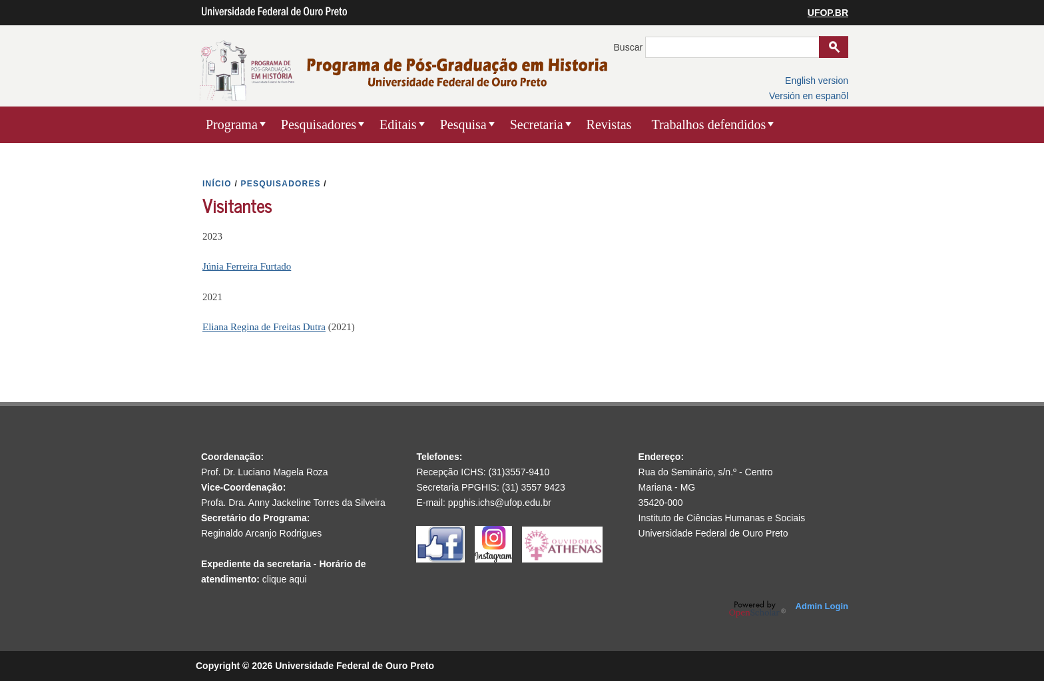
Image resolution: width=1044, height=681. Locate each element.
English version (816, 80)
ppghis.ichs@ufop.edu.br (499, 502)
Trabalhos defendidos (708, 124)
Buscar (629, 47)
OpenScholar (757, 609)
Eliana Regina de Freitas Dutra (264, 327)
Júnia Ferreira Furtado (246, 266)
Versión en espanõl (808, 96)
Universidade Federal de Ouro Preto (713, 533)
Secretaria (536, 124)
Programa (232, 124)
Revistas (609, 124)
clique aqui (284, 579)
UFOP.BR (828, 12)
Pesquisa (463, 124)
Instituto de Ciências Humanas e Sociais (722, 518)
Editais (398, 124)
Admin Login (822, 606)
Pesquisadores (318, 124)
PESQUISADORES (281, 183)
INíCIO (217, 183)
